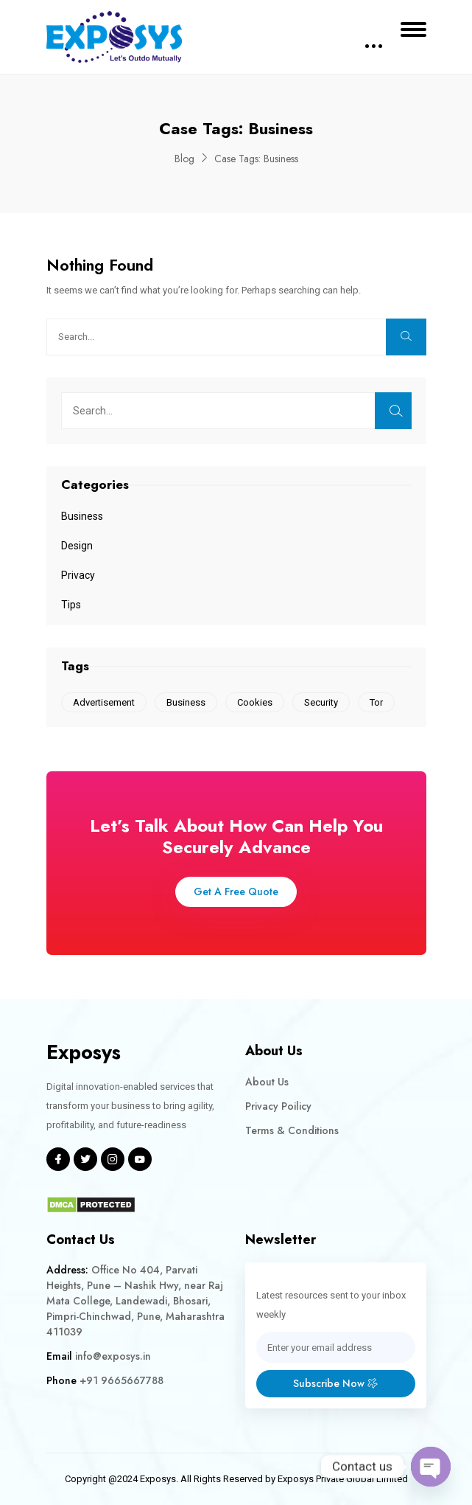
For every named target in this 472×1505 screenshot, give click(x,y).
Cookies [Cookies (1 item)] (254, 702)
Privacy (78, 575)
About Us (267, 1081)
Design (77, 546)
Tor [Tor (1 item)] (376, 702)
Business (82, 516)
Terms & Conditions (292, 1130)
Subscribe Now (335, 1383)
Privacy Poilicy (278, 1106)
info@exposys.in (113, 1356)
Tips (71, 605)
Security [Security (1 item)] (321, 702)
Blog (184, 158)
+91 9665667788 (121, 1380)
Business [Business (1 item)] (185, 702)
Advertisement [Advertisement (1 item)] (104, 702)
